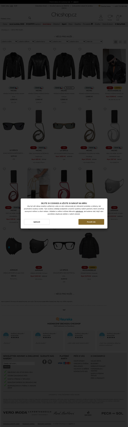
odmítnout (79, 211)
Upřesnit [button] (36, 222)
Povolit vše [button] (91, 222)
